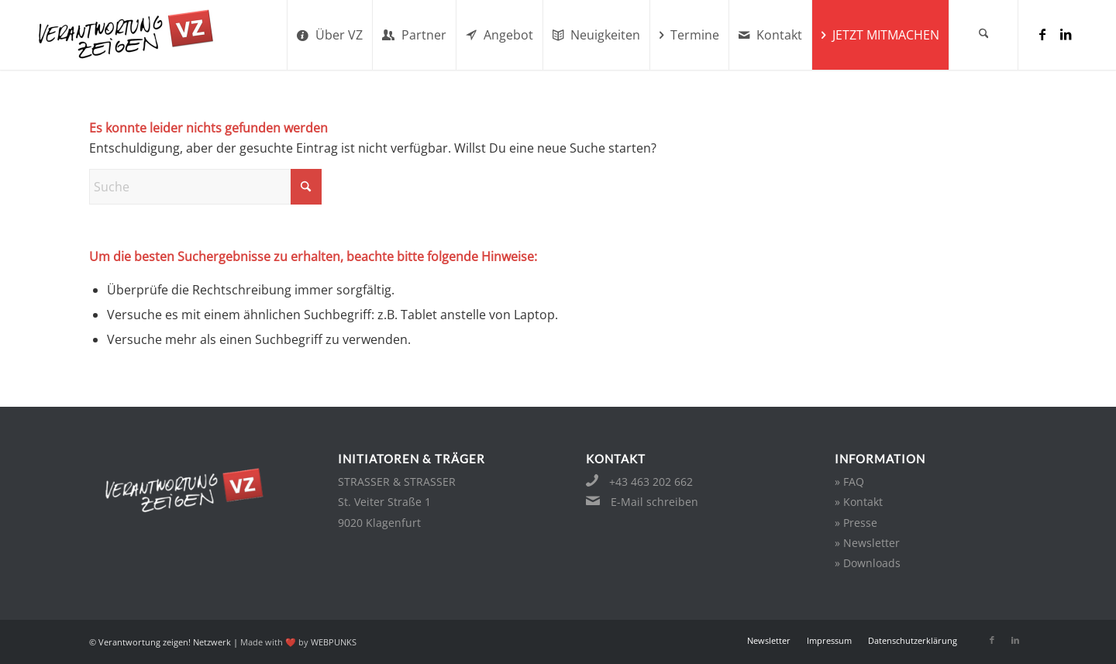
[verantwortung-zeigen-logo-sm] (145, 35)
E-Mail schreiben (654, 501)
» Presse (856, 522)
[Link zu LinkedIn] (1065, 34)
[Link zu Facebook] (1042, 34)
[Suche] (983, 35)
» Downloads (868, 563)
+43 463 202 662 (651, 481)
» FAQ (849, 481)
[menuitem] (329, 35)
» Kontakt (859, 501)
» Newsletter (867, 542)
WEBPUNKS (333, 642)
